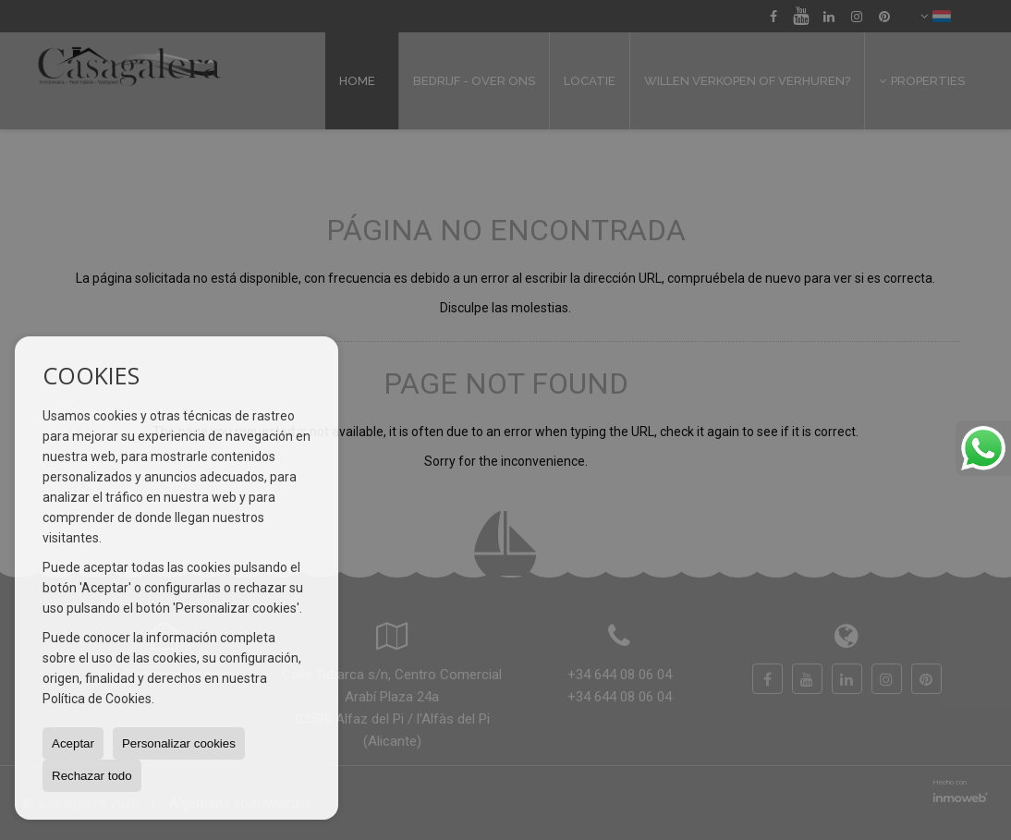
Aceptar (73, 743)
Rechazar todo (92, 776)
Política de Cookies (97, 698)
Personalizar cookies (179, 743)
